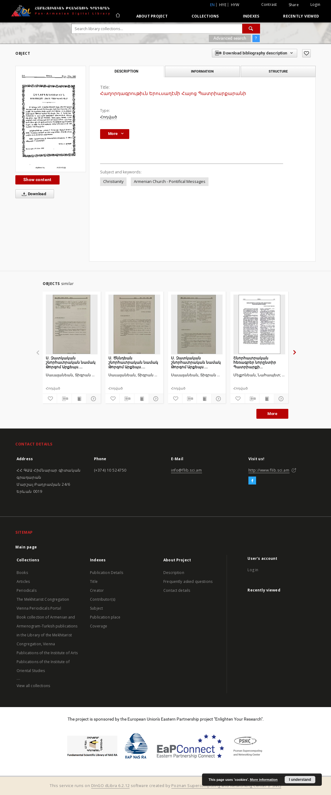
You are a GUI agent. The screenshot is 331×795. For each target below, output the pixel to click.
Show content (37, 179)
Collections (205, 16)
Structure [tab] (278, 71)
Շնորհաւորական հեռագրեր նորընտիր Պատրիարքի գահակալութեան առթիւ (257, 362)
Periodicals (27, 590)
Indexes (251, 16)
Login (315, 4)
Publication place (105, 617)
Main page (26, 547)
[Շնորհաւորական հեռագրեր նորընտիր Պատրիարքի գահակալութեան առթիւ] (259, 324)
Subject (96, 608)
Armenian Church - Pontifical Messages (169, 181)
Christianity (113, 181)
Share (294, 4)
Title (94, 581)
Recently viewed (301, 16)
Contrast (269, 4)
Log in (252, 569)
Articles (23, 581)
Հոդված (108, 117)
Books (22, 572)
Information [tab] (202, 71)
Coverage (98, 626)
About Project (152, 16)
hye (222, 5)
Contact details (176, 590)
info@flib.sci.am (186, 470)
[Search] (251, 29)
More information (264, 779)
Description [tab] (126, 71)
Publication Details (106, 572)
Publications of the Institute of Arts (47, 652)
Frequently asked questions (187, 581)
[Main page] (117, 16)
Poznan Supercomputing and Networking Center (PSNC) (226, 785)
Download (32, 194)
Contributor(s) (102, 599)
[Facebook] (252, 481)
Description (173, 572)
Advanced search (229, 38)
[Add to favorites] (306, 53)
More (272, 413)
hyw (235, 5)
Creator (97, 590)
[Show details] (92, 399)
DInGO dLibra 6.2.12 (110, 785)
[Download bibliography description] (64, 399)
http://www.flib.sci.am (269, 470)
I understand (300, 779)
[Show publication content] (79, 399)
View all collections (33, 685)
